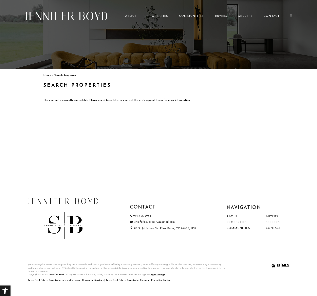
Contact (272, 16)
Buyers (221, 16)
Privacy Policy (95, 275)
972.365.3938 (68, 268)
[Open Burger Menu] (291, 16)
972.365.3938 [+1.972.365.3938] (140, 216)
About (130, 16)
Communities (191, 16)
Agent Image (157, 275)
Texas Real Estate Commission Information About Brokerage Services (66, 280)
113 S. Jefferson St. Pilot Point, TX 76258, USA (163, 228)
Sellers (245, 16)
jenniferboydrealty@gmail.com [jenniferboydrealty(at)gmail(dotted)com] (152, 222)
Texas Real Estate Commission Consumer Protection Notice (138, 280)
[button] (5, 290)
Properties (158, 16)
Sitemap (108, 275)
